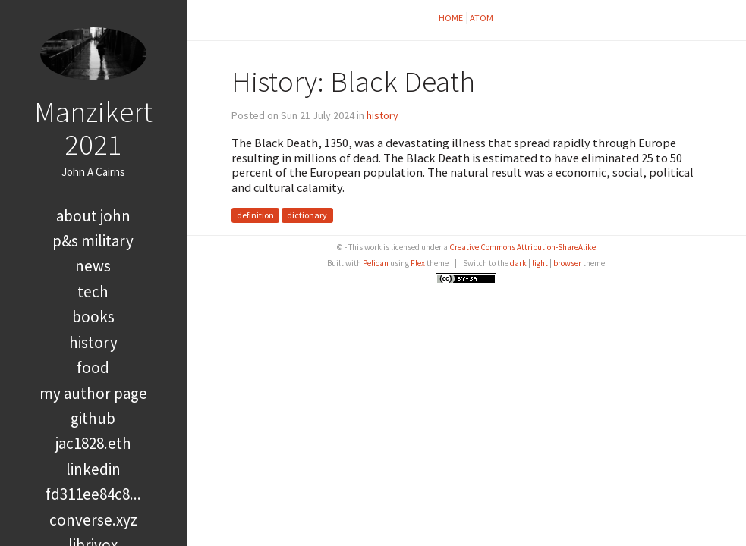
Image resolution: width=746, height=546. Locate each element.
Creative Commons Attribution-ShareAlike (522, 247)
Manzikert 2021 (93, 128)
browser (567, 263)
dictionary (307, 215)
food (93, 367)
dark (518, 263)
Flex (418, 263)
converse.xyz (93, 520)
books (93, 316)
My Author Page (93, 393)
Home (451, 18)
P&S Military (93, 241)
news (93, 266)
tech (93, 291)
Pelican (376, 263)
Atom (481, 18)
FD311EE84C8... (93, 494)
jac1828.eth (93, 443)
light (540, 263)
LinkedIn (93, 469)
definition (255, 215)
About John (93, 216)
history (93, 342)
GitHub (93, 418)
